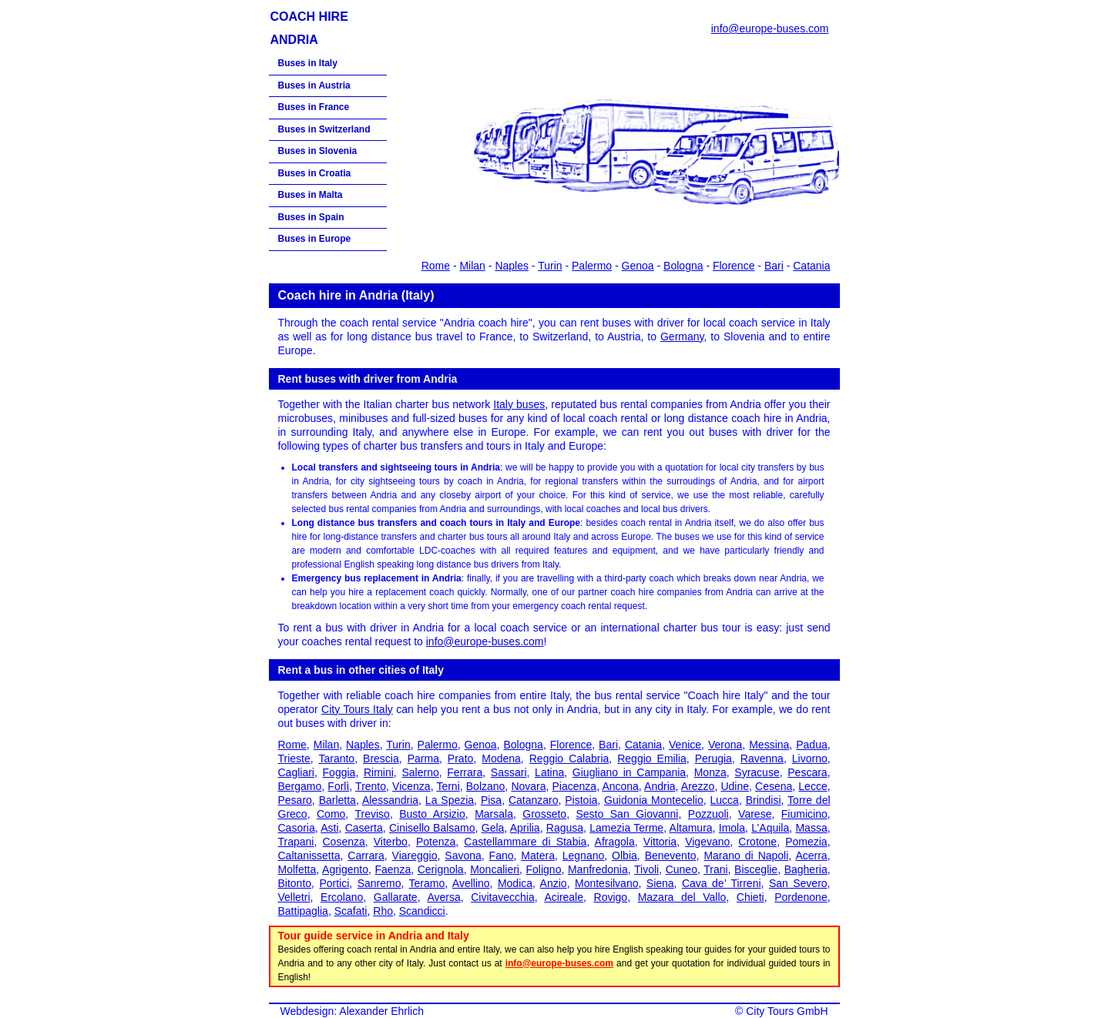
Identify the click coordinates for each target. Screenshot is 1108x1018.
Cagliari (296, 772)
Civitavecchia (502, 897)
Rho (383, 911)
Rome (435, 266)
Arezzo (698, 786)
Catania (811, 266)
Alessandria (390, 800)
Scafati (351, 911)
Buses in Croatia (314, 173)
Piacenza (574, 786)
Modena (501, 758)
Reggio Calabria (569, 758)
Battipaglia (303, 911)
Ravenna (762, 758)
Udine (734, 786)
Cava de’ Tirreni (721, 883)
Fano (501, 855)
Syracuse (756, 772)
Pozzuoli (708, 814)
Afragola (615, 841)
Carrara (366, 855)
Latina (549, 772)
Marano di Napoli (745, 855)
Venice (685, 744)
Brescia (381, 758)
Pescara (807, 772)
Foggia (339, 772)
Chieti (750, 897)
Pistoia (581, 800)
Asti (329, 828)
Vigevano (707, 841)
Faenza (393, 869)
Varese (754, 814)
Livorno (810, 758)
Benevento (671, 855)
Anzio (553, 883)
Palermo (592, 266)
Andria (659, 786)
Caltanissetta (309, 855)
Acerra (811, 855)
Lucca (724, 800)
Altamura (691, 828)
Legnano (583, 855)
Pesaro (295, 800)
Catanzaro (534, 800)
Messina (769, 744)
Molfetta (297, 869)
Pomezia (806, 841)
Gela (493, 828)
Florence (733, 266)
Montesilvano (607, 883)
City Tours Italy (357, 709)
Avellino (471, 883)
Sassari (509, 772)
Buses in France (314, 107)
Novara (528, 786)
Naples (512, 266)
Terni (447, 786)
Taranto (336, 758)
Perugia (713, 758)
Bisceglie (755, 869)
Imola (732, 828)
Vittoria (660, 841)
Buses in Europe (314, 238)
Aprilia (525, 828)
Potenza (435, 841)
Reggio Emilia (652, 758)
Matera (538, 855)
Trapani (296, 841)
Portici (334, 883)
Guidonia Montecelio (653, 800)
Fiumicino (804, 814)
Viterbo (391, 841)
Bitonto (295, 883)
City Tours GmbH (787, 1011)
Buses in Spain (311, 217)
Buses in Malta (310, 194)
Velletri (294, 897)
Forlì (338, 786)
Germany (682, 336)
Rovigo (611, 897)
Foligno (544, 869)
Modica (515, 883)
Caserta (364, 828)
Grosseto (544, 814)
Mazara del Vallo (682, 897)
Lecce (812, 786)
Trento (370, 786)
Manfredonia (598, 869)
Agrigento (345, 869)
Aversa (443, 897)
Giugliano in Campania (629, 772)
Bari (774, 266)
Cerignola (441, 869)
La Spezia (449, 800)
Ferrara (464, 772)
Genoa (638, 266)
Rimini (379, 772)
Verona (725, 744)
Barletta (337, 800)
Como (331, 814)
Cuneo (681, 869)
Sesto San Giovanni (627, 814)
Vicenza (411, 786)
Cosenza (343, 841)
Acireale (563, 897)
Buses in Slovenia (318, 151)
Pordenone (801, 897)
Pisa (491, 800)
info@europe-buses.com (770, 28)
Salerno (419, 772)
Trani (715, 869)
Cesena (773, 786)
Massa (811, 828)
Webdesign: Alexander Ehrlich (352, 1011)
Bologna (683, 266)
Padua (811, 744)
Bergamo (300, 786)
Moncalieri (494, 869)
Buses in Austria (314, 85)
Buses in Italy (307, 63)
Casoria (296, 828)
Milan (472, 266)
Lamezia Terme (626, 828)
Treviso (371, 814)
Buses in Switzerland (324, 129)
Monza (710, 772)
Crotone (757, 841)
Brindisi (763, 800)
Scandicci (422, 911)
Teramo (427, 883)
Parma (423, 758)
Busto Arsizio (432, 814)
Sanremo (379, 883)
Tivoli (646, 869)
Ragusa (564, 828)
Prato (460, 758)
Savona (463, 855)
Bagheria (806, 869)
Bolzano (485, 786)
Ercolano (342, 897)
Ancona (620, 786)
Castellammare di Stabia (525, 841)
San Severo (798, 883)
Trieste (294, 758)
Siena (660, 883)
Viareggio (415, 855)
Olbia (624, 855)
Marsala (494, 814)
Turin (550, 266)
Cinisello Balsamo (432, 828)
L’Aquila (770, 828)
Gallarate (396, 897)
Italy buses (519, 404)
